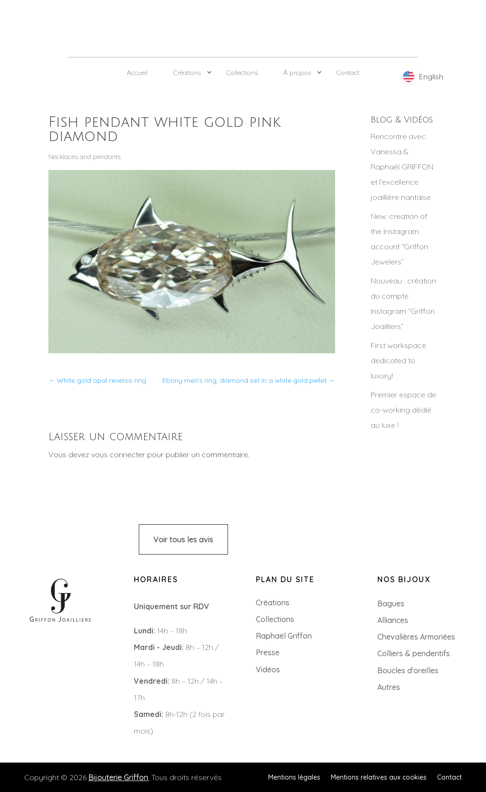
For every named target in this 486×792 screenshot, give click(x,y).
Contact (347, 72)
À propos (297, 72)
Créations (187, 72)
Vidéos (268, 669)
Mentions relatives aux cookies (379, 777)
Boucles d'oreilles (408, 670)
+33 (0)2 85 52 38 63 (48, 643)
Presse (268, 652)
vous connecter (118, 454)
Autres (388, 687)
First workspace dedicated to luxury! (398, 360)
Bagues (390, 603)
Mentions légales (294, 777)
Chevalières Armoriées (416, 636)
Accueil (137, 72)
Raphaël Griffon (284, 636)
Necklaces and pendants (84, 156)
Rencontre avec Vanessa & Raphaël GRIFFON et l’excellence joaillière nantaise (402, 167)
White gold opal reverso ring (97, 380)
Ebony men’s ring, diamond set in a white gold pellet (248, 380)
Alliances (392, 620)
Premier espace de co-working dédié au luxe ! (403, 410)
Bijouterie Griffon (118, 777)
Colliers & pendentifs (413, 653)
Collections (242, 72)
